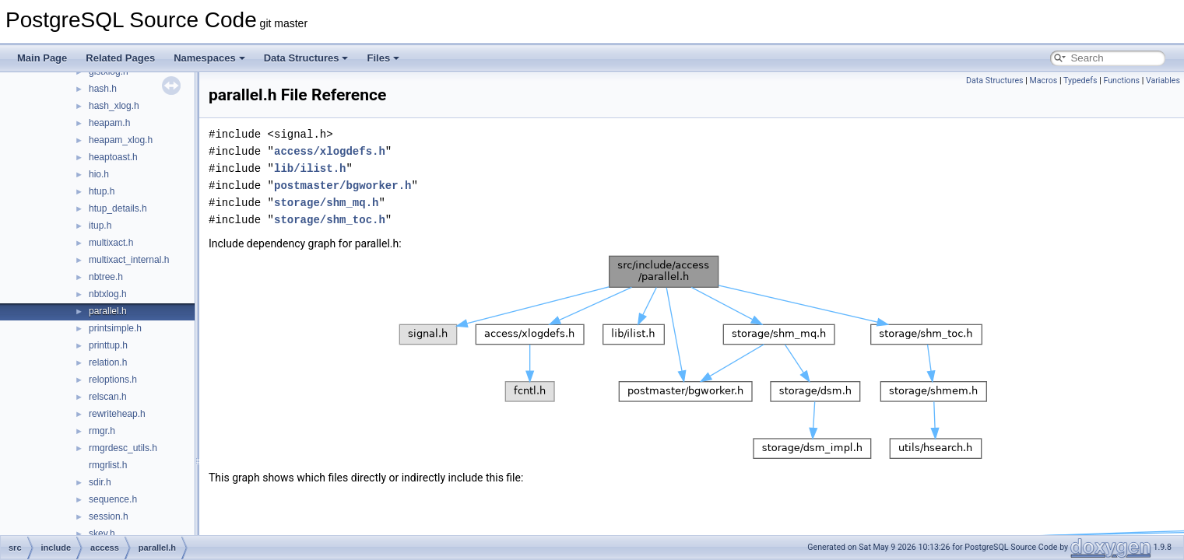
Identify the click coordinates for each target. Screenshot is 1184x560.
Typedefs (1080, 80)
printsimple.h (115, 328)
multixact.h (111, 242)
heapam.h (109, 122)
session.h (108, 516)
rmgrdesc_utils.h (123, 448)
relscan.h (108, 396)
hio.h (99, 174)
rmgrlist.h (108, 465)
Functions (1121, 80)
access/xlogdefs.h (329, 151)
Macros (1044, 80)
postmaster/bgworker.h (342, 185)
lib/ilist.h (310, 168)
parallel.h (108, 311)
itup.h (100, 225)
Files (383, 58)
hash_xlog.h (114, 105)
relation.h (108, 362)
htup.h (101, 191)
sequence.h (113, 499)
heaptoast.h (113, 157)
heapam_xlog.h (121, 140)
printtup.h (108, 345)
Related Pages (120, 58)
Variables (1163, 80)
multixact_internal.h (129, 259)
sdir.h (100, 482)
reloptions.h (113, 379)
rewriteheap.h (117, 413)
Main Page (42, 58)
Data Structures (306, 58)
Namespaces (209, 58)
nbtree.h (106, 276)
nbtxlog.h (108, 294)
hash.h (103, 88)
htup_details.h (118, 208)
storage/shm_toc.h (329, 219)
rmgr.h (102, 430)
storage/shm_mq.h (326, 202)
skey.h (102, 533)
